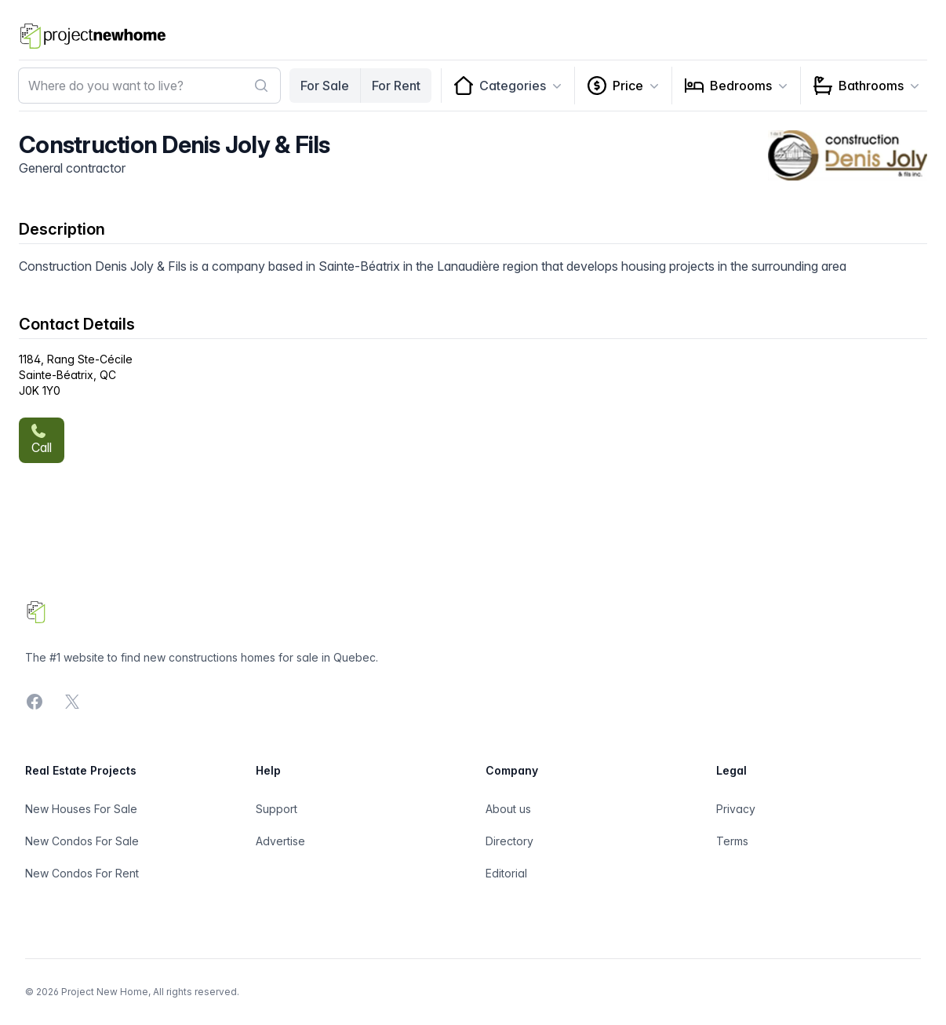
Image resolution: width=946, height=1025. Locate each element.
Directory (509, 841)
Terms (732, 841)
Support (276, 808)
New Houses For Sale (81, 808)
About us (508, 808)
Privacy (735, 808)
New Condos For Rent (82, 873)
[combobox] (149, 85)
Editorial (506, 873)
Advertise (280, 841)
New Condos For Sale (82, 841)
